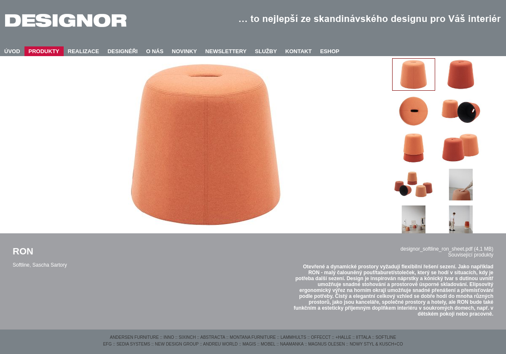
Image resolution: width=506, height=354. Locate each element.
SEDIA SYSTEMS (133, 344)
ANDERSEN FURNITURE (134, 337)
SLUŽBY (266, 51)
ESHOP (329, 51)
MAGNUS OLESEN (326, 344)
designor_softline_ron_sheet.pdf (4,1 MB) (447, 249)
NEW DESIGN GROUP (177, 344)
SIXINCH (187, 337)
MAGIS (249, 344)
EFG (107, 344)
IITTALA (363, 337)
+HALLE (343, 337)
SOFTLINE (386, 337)
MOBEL (268, 344)
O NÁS (154, 51)
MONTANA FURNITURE (253, 337)
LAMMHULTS (293, 337)
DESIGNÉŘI (123, 51)
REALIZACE (83, 51)
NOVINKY (184, 51)
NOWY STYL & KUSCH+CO (376, 344)
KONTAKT (298, 51)
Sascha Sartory (49, 265)
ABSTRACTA (212, 337)
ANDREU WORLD (220, 344)
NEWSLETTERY (226, 51)
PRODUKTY (44, 51)
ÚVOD (12, 51)
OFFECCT (321, 337)
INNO (169, 337)
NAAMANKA (292, 344)
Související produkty (470, 255)
